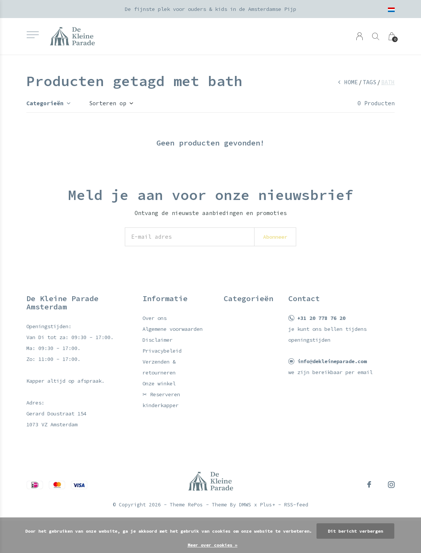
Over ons (154, 318)
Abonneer (275, 236)
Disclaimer (157, 339)
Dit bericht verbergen (355, 531)
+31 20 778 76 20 (321, 318)
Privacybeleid (162, 350)
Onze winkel (159, 383)
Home (351, 82)
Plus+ (267, 504)
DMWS (245, 504)
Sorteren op (107, 103)
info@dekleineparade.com (331, 361)
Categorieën (45, 103)
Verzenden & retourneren (159, 367)
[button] (32, 35)
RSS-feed (296, 504)
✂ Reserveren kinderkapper (161, 400)
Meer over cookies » (213, 545)
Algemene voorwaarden (172, 329)
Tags (369, 82)
